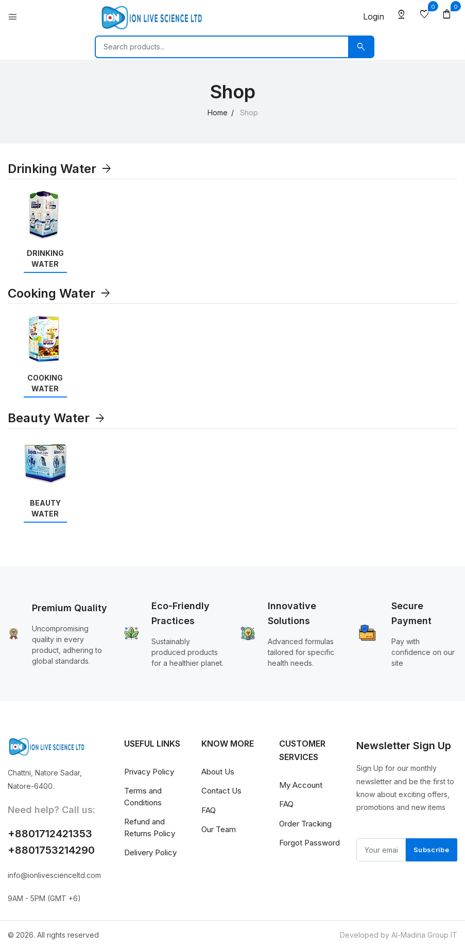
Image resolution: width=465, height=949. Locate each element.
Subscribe (431, 850)
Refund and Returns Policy (149, 827)
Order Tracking (305, 824)
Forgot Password (309, 843)
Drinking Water (60, 168)
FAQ (208, 810)
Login (373, 16)
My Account (300, 785)
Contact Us (221, 791)
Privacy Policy (149, 772)
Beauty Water (57, 417)
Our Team (218, 829)
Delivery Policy (150, 852)
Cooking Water (60, 293)
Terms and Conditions (143, 796)
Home (218, 112)
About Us (217, 772)
